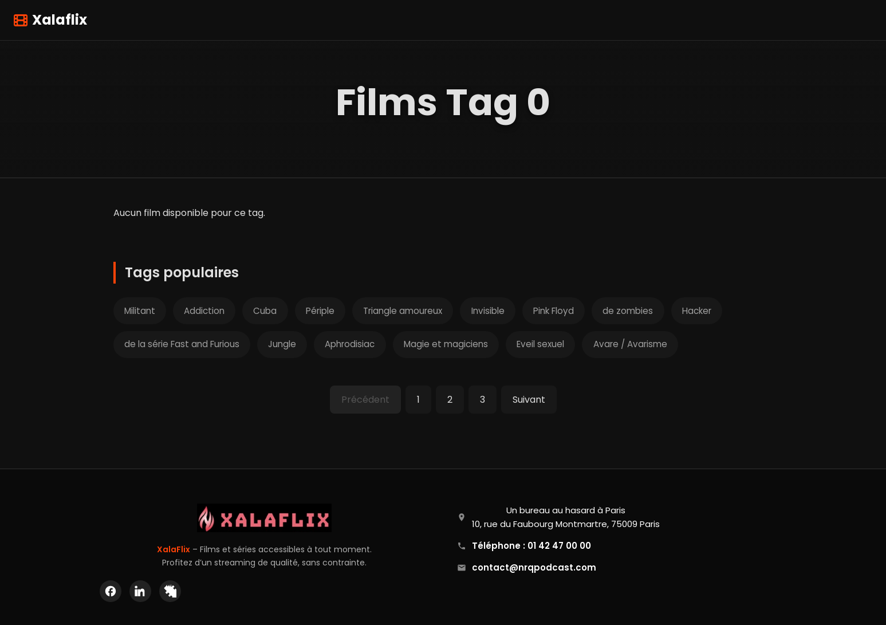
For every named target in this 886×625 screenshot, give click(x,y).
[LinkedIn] (140, 591)
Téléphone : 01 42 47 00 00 (531, 546)
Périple (320, 311)
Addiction (204, 311)
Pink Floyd (553, 311)
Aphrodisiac (350, 344)
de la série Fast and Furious (181, 344)
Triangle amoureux (402, 311)
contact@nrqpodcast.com (534, 567)
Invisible (488, 311)
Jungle (282, 344)
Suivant (529, 399)
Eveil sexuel (540, 344)
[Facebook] (110, 591)
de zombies (628, 311)
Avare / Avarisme (630, 344)
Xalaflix (50, 19)
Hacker (696, 311)
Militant (139, 311)
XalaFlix (173, 549)
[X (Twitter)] (170, 591)
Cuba (265, 311)
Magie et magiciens (446, 344)
